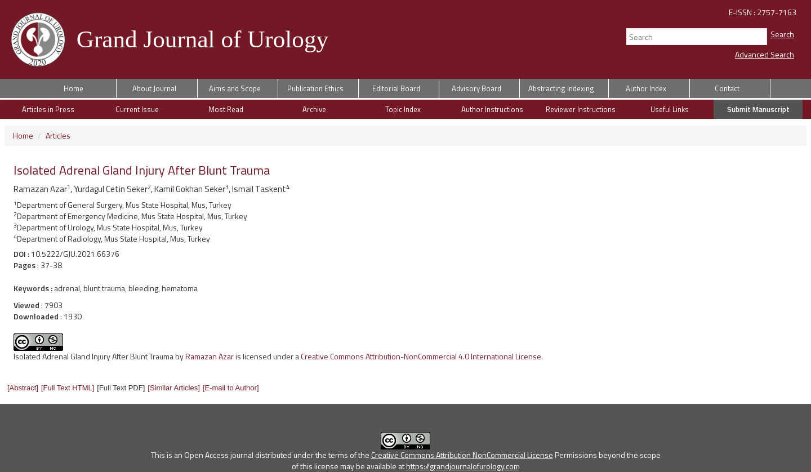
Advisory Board (476, 88)
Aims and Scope (235, 88)
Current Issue (137, 109)
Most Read (225, 109)
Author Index (646, 88)
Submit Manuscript (758, 109)
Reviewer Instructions (581, 109)
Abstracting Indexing (561, 88)
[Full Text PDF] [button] (121, 388)
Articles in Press (48, 109)
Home (73, 88)
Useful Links (669, 109)
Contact (727, 88)
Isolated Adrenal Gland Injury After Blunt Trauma (93, 356)
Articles (58, 135)
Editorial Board (396, 88)
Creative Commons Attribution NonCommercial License (462, 455)
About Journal (154, 88)
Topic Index (403, 109)
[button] (22, 388)
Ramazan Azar (209, 356)
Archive (314, 109)
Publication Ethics (315, 88)
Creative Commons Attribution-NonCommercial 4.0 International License (421, 356)
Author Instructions (492, 109)
